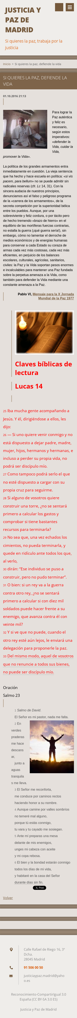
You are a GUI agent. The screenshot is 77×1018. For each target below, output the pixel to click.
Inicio (6, 64)
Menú (70, 7)
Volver (8, 898)
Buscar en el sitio (59, 7)
